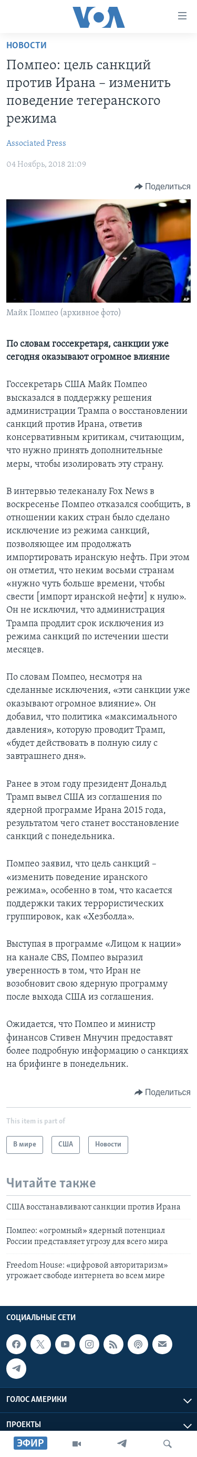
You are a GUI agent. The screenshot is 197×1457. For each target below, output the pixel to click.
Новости (26, 46)
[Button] (162, 186)
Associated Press (36, 144)
